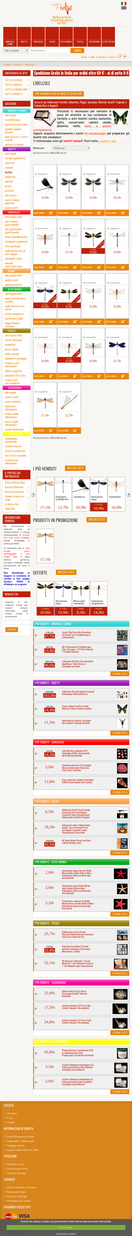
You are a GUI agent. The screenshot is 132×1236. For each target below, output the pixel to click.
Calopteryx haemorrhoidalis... (43, 168)
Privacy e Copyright (17, 1196)
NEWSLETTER (11, 594)
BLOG (112, 57)
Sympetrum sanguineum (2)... (67, 331)
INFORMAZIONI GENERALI (12, 519)
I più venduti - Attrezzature (51, 1042)
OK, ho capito (66, 1227)
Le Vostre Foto (12, 504)
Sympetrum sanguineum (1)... (43, 331)
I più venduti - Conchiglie (49, 742)
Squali (52, 35)
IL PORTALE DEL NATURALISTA (13, 474)
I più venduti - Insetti (47, 683)
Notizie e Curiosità (14, 492)
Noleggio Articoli (15, 1145)
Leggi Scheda (39, 213)
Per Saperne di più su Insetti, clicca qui (58, 94)
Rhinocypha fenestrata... (79, 602)
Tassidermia (94, 35)
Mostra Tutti (75, 468)
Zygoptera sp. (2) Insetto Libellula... (43, 386)
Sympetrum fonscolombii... (114, 277)
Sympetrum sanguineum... (98, 602)
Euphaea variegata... (43, 602)
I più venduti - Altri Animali (50, 862)
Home (92, 57)
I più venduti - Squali (46, 801)
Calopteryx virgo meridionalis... (67, 168)
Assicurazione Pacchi (17, 1168)
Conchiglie (38, 35)
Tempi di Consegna (17, 1173)
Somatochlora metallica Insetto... (91, 277)
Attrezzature (108, 35)
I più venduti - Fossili (46, 923)
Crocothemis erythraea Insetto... (44, 222)
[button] (35, 494)
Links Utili (10, 509)
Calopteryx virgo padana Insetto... (91, 168)
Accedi (84, 57)
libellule (29, 64)
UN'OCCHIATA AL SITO (16, 73)
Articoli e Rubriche (14, 487)
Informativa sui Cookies (19, 1200)
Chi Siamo (12, 1113)
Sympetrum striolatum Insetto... (92, 331)
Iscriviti (12, 629)
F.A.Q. (10, 1117)
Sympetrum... (116, 497)
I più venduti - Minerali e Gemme (52, 624)
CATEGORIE (10, 103)
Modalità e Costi (15, 1164)
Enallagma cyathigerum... (65, 222)
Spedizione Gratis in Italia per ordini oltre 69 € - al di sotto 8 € (81, 72)
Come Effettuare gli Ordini (20, 1136)
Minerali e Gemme (10, 36)
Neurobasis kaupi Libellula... (43, 277)
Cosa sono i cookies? (66, 1233)
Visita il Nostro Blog (15, 482)
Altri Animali (66, 35)
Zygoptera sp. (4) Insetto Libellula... (67, 386)
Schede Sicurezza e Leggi (14, 497)
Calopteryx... (80, 497)
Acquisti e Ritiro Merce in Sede (22, 1150)
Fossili (80, 35)
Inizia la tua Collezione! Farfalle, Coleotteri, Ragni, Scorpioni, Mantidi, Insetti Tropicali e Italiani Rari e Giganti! (80, 103)
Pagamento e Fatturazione (20, 1141)
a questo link (107, 141)
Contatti (102, 57)
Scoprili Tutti (120, 674)
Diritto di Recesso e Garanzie (22, 1187)
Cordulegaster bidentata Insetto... (116, 168)
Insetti (24, 35)
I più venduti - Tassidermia (50, 982)
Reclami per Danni (16, 1191)
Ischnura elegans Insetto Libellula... (116, 222)
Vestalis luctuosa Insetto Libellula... (116, 331)
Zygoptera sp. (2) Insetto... (45, 498)
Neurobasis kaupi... (97, 498)
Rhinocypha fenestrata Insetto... (68, 277)
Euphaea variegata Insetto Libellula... (92, 222)
